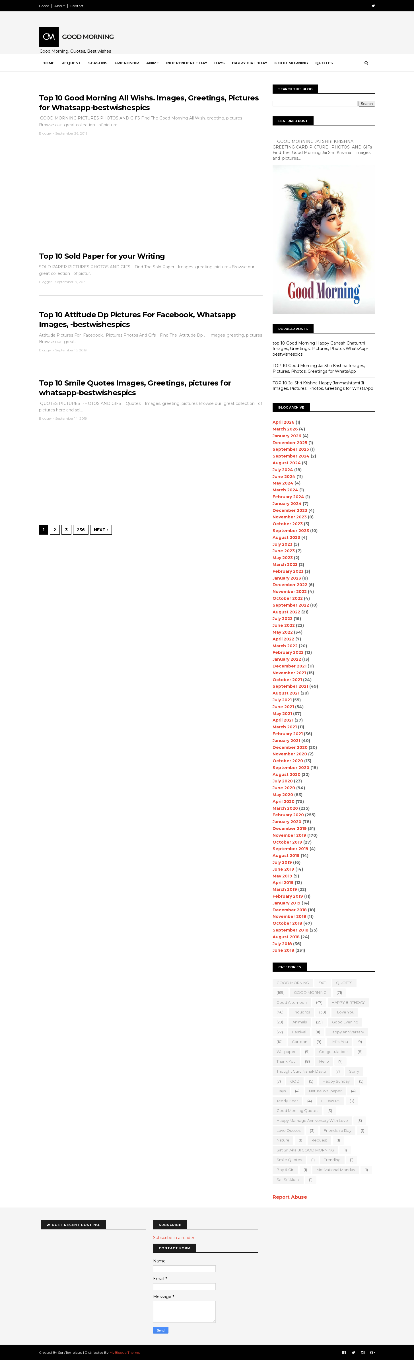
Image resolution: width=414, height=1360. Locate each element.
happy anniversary (345, 1032)
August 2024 (285, 462)
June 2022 (282, 625)
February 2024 (287, 496)
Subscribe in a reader (173, 1237)
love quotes (287, 1130)
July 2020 (281, 781)
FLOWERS (329, 1101)
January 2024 (285, 503)
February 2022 (286, 652)
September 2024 (289, 456)
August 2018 (284, 936)
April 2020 (282, 801)
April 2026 (282, 422)
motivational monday (334, 1169)
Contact (78, 6)
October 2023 (286, 523)
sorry (353, 1071)
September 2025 (289, 449)
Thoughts (299, 1012)
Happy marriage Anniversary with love (311, 1120)
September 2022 (289, 605)
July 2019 (281, 862)
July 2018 (281, 943)
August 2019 (284, 855)
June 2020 (282, 787)
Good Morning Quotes (296, 1110)
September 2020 (289, 767)
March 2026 (283, 429)
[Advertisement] (150, 189)
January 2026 (285, 435)
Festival (298, 1032)
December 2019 (288, 828)
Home (46, 6)
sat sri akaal (286, 1179)
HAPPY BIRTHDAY (346, 1002)
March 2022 (283, 645)
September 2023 (289, 530)
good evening (344, 1022)
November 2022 (288, 591)
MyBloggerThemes (126, 1352)
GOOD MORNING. (309, 992)
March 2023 (283, 564)
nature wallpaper (324, 1091)
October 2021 (285, 679)
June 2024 (282, 476)
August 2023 (285, 537)
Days (221, 63)
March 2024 (284, 490)
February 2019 (286, 896)
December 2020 (288, 747)
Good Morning (293, 63)
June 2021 (282, 706)
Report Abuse (288, 1197)
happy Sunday (334, 1081)
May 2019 (281, 876)
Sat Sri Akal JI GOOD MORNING (304, 1150)
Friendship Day (336, 1130)
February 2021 (286, 733)
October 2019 (286, 842)
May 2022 (281, 632)
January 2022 (285, 659)
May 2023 (281, 557)
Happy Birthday (251, 63)
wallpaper (284, 1051)
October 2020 (286, 760)
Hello (323, 1061)
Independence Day (188, 63)
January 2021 (285, 740)
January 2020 (285, 821)
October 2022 (286, 598)
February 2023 (286, 571)
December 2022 (288, 584)
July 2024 (281, 469)
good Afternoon (290, 1002)
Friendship (128, 63)
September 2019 (289, 848)
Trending (331, 1159)
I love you (343, 1012)
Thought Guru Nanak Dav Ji (300, 1071)
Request (73, 63)
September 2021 (289, 686)
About (61, 6)
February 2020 (286, 814)
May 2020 (281, 794)
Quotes (326, 63)
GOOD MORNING (291, 982)
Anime (154, 63)
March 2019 (283, 889)
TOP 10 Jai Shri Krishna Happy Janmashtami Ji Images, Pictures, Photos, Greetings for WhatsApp (321, 385)
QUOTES (343, 982)
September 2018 (289, 930)
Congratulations (332, 1051)
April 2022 (282, 639)
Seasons (99, 63)
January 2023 (285, 578)
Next (103, 531)
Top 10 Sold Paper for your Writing (104, 256)
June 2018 (282, 950)
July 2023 (281, 544)
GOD (293, 1081)
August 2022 (285, 612)
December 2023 (288, 510)
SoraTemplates (72, 1352)
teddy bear (285, 1101)
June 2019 (282, 869)
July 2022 (281, 618)
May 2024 (281, 483)
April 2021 (281, 720)
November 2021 (287, 672)
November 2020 (288, 754)
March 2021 (283, 727)
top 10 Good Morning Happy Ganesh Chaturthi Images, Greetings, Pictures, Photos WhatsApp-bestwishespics (319, 349)
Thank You (284, 1061)
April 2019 (281, 882)
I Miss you (338, 1041)
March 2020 (283, 808)
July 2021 (280, 699)
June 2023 (282, 550)
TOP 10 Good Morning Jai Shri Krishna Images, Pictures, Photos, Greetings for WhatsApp (317, 368)
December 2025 (288, 442)
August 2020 (285, 774)
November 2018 (288, 916)
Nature (281, 1140)
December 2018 (288, 909)
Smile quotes (287, 1159)
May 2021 (281, 713)
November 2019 (288, 835)
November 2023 (288, 517)
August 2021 (284, 693)
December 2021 (288, 666)
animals (298, 1022)
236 (82, 531)
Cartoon (298, 1041)
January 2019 (285, 903)
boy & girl (284, 1169)
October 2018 (286, 923)
